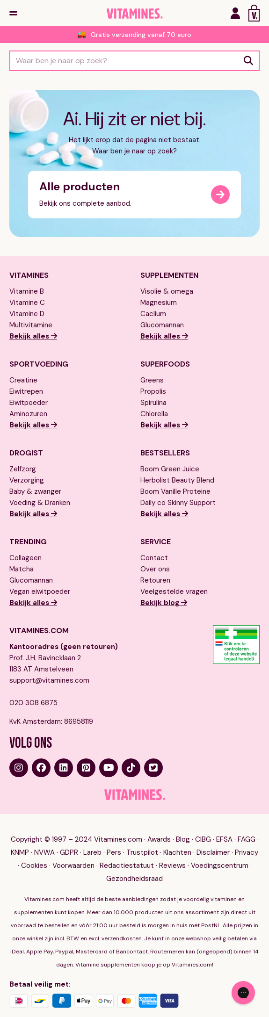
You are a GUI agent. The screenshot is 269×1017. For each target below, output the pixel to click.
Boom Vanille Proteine (175, 491)
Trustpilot (142, 852)
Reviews (172, 865)
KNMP (20, 852)
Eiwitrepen (26, 391)
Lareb (92, 852)
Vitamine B (26, 291)
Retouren (155, 580)
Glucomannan (162, 325)
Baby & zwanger (35, 491)
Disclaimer (213, 852)
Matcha (21, 569)
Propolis (153, 391)
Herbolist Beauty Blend (177, 480)
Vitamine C (27, 302)
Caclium (153, 313)
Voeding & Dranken (39, 502)
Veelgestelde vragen (174, 591)
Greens (152, 380)
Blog (183, 839)
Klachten (177, 852)
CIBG (203, 839)
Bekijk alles (30, 336)
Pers (114, 852)
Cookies (34, 865)
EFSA (224, 839)
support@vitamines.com (49, 680)
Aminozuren (28, 413)
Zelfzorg (22, 469)
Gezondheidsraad (134, 878)
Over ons (155, 569)
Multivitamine (30, 325)
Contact (154, 558)
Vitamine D (26, 313)
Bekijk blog (160, 602)
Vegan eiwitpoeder (39, 591)
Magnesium (158, 302)
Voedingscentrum (219, 865)
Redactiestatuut (127, 865)
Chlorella (154, 413)
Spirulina (153, 402)
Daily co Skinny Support (178, 502)
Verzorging (26, 480)
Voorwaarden (73, 865)
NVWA (44, 852)
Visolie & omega (166, 291)
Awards (159, 839)
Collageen (25, 558)
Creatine (23, 380)
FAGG (246, 839)
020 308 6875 (33, 702)
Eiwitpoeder (28, 402)
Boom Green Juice (169, 469)
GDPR (69, 852)
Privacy (246, 852)
